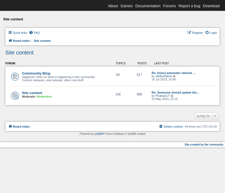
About (113, 6)
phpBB (99, 133)
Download (211, 6)
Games (127, 6)
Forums (169, 6)
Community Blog (36, 73)
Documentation (147, 6)
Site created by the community (204, 144)
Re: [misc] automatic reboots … (174, 73)
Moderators (44, 96)
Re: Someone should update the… (176, 92)
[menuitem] (34, 32)
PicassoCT (163, 95)
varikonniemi (164, 76)
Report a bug (189, 6)
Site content (19, 52)
